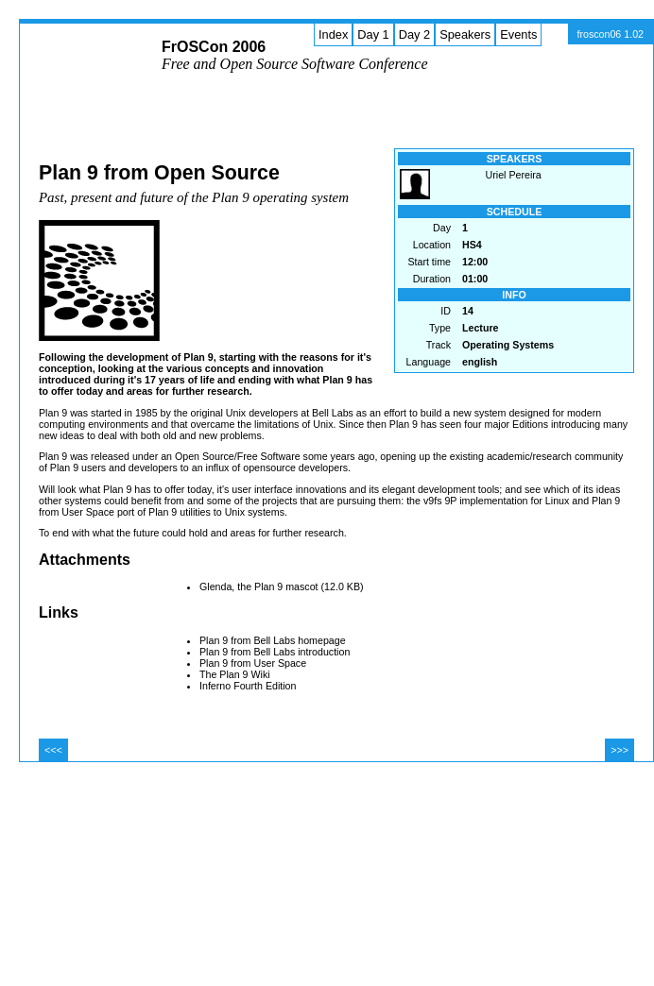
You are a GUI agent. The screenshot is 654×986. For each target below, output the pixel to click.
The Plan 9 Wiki (234, 674)
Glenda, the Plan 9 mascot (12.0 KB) (281, 586)
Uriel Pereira (514, 174)
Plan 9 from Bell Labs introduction (274, 651)
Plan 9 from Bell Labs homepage (272, 640)
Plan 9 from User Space (252, 663)
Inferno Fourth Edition (247, 685)
